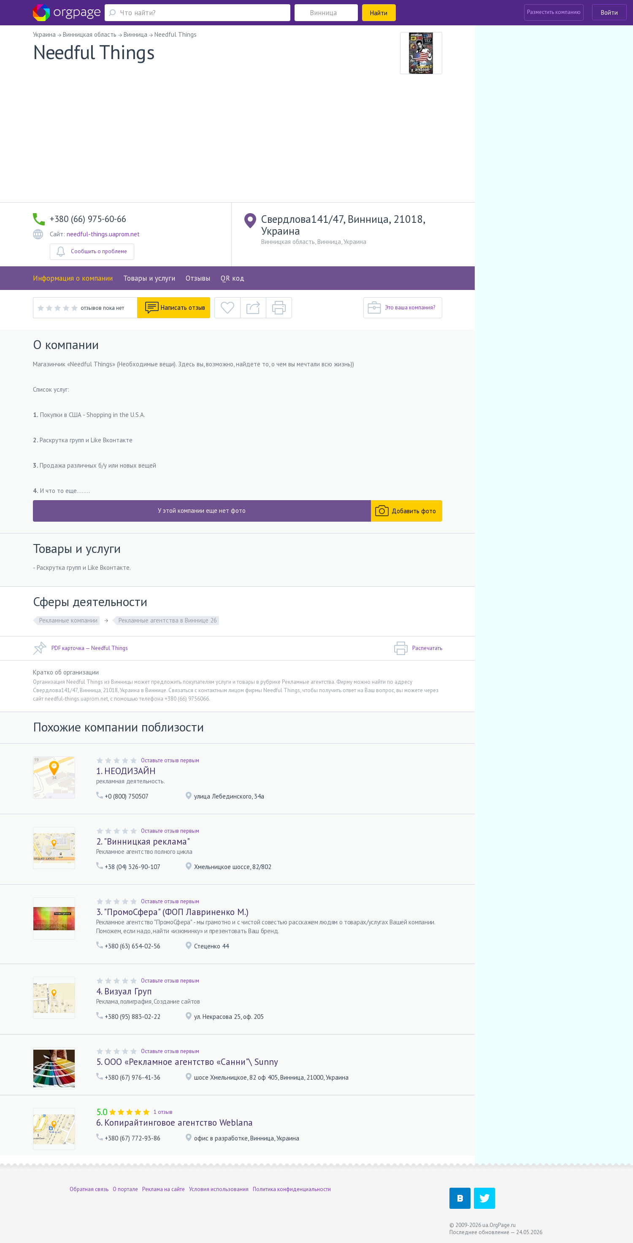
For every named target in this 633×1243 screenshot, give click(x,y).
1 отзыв (163, 1112)
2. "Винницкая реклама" (143, 841)
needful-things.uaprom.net (103, 234)
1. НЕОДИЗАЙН (126, 771)
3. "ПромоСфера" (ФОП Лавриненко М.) (172, 912)
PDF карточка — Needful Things (80, 648)
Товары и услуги (149, 278)
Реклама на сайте (163, 1189)
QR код (232, 278)
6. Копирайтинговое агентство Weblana (174, 1122)
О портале (125, 1189)
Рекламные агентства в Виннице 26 (168, 620)
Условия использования (219, 1189)
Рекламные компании (68, 620)
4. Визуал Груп (124, 991)
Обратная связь (89, 1189)
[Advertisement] (237, 139)
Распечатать (418, 648)
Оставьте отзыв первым (170, 760)
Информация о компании (73, 278)
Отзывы (198, 278)
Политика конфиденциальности (292, 1189)
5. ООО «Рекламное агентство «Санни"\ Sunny (187, 1061)
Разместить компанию (554, 12)
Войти (609, 12)
